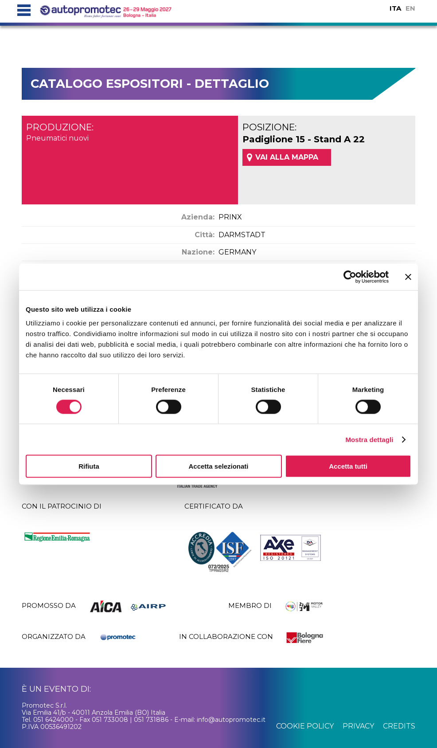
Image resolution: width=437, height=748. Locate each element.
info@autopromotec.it (231, 720)
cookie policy (305, 726)
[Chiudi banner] (408, 277)
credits (399, 726)
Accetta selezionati (218, 466)
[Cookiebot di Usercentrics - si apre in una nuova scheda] (350, 276)
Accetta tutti (348, 466)
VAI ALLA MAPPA (286, 157)
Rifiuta (88, 466)
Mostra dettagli (369, 439)
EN (410, 8)
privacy (358, 726)
